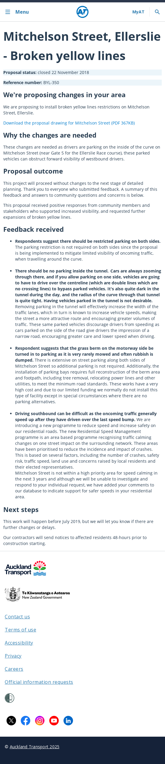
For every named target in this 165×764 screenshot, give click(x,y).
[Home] (82, 11)
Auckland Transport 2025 (35, 746)
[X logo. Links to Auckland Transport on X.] (11, 720)
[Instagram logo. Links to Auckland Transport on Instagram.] (39, 720)
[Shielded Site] (9, 698)
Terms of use (20, 629)
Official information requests (39, 682)
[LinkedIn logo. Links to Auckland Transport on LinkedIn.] (68, 720)
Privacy (13, 656)
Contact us (17, 616)
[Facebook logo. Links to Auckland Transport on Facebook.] (25, 720)
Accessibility (19, 642)
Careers (14, 669)
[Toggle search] (157, 11)
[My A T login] (138, 12)
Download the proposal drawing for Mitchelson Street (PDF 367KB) (69, 123)
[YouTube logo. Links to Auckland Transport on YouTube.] (54, 720)
